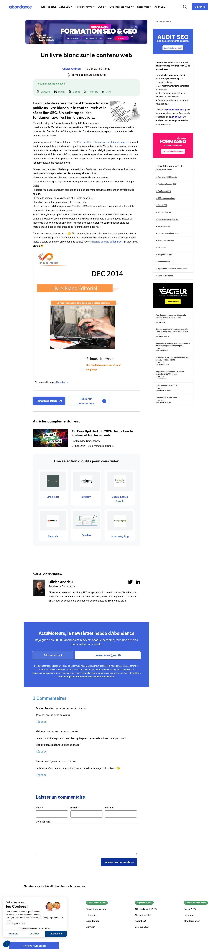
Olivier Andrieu (61, 582)
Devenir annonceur (96, 909)
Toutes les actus (47, 6)
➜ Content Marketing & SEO (167, 233)
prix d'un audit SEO (175, 109)
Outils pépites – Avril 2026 (166, 386)
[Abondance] (20, 6)
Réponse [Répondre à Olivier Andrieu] (41, 721)
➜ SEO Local (161, 248)
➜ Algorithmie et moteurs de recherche (171, 269)
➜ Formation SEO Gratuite (166, 177)
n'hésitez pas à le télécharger (106, 241)
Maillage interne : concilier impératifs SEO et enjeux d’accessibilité (172, 358)
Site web (109, 807)
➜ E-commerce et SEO (165, 240)
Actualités (43, 886)
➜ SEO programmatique (165, 198)
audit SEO (177, 117)
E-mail (74, 807)
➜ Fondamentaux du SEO (166, 184)
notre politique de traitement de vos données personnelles (86, 676)
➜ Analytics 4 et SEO (164, 255)
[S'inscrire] (200, 6)
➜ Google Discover (163, 212)
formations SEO (163, 169)
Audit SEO (160, 6)
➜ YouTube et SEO (163, 191)
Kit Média (91, 915)
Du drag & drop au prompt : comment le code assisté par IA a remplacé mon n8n (172, 330)
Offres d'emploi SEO (146, 909)
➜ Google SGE (161, 205)
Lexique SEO (142, 926)
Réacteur (189, 915)
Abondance (62, 382)
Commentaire (43, 821)
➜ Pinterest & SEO (163, 226)
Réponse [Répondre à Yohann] (41, 751)
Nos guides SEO (143, 915)
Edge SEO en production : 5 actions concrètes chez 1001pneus (170, 373)
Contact (90, 926)
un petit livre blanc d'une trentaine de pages (103, 142)
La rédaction (93, 920)
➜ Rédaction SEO (163, 262)
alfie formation (192, 920)
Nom (39, 807)
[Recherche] (185, 6)
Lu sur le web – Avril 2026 (166, 398)
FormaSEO (190, 909)
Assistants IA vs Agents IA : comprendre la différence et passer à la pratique (173, 344)
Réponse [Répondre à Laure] (41, 774)
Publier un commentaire (92, 401)
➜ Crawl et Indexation (164, 276)
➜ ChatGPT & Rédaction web (167, 219)
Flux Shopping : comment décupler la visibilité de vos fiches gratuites (171, 316)
